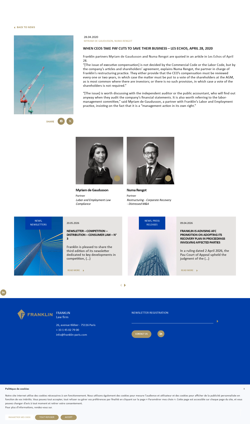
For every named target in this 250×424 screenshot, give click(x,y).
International (194, 8)
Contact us (238, 8)
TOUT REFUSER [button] (46, 417)
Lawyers (142, 8)
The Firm (127, 8)
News (210, 8)
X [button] (244, 389)
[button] (61, 121)
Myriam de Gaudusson (124, 56)
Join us (223, 8)
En (241, 17)
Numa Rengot (159, 56)
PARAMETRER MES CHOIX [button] (19, 417)
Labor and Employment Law (93, 200)
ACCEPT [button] (68, 417)
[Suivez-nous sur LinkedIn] (3, 292)
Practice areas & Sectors (167, 8)
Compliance (83, 204)
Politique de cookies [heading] (17, 389)
